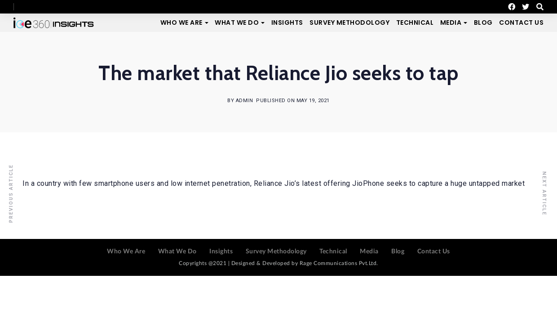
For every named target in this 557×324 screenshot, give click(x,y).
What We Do (237, 22)
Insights (287, 22)
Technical (415, 22)
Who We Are (181, 22)
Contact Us (521, 22)
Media (451, 22)
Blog (483, 22)
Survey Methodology (349, 22)
